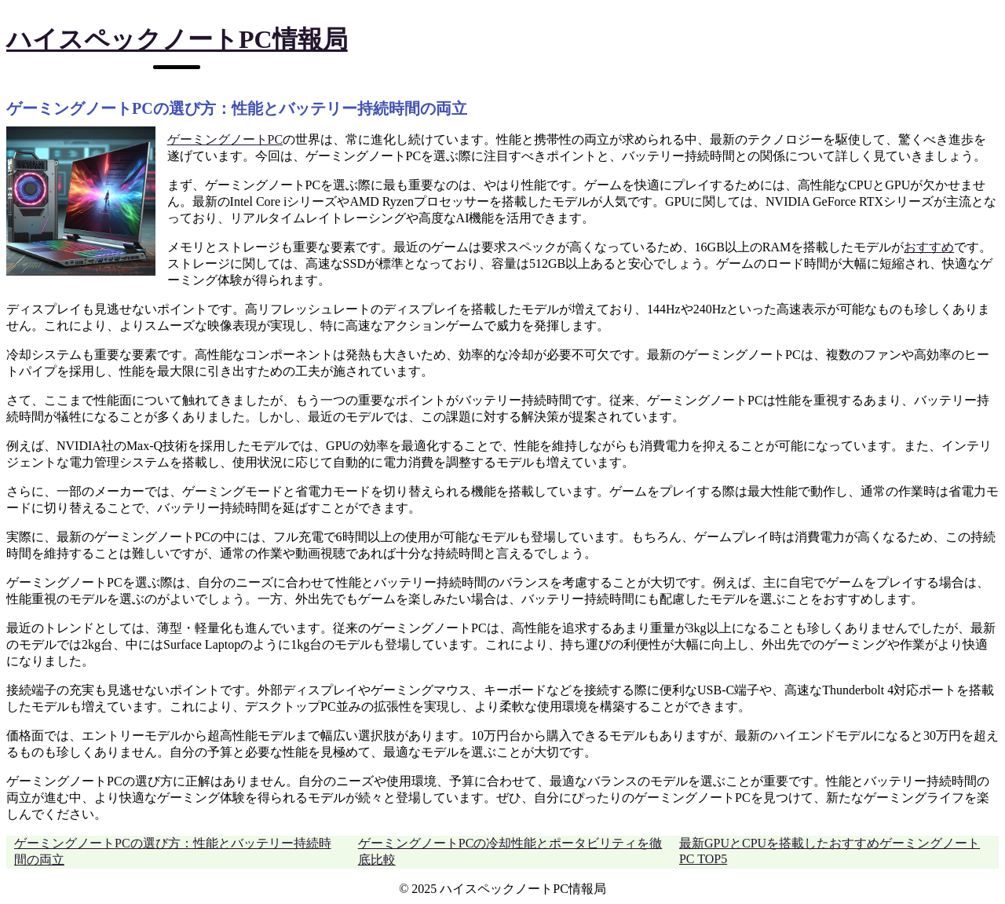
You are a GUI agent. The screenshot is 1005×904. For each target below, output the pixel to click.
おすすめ (929, 247)
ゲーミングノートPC (225, 139)
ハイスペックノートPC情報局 (177, 39)
